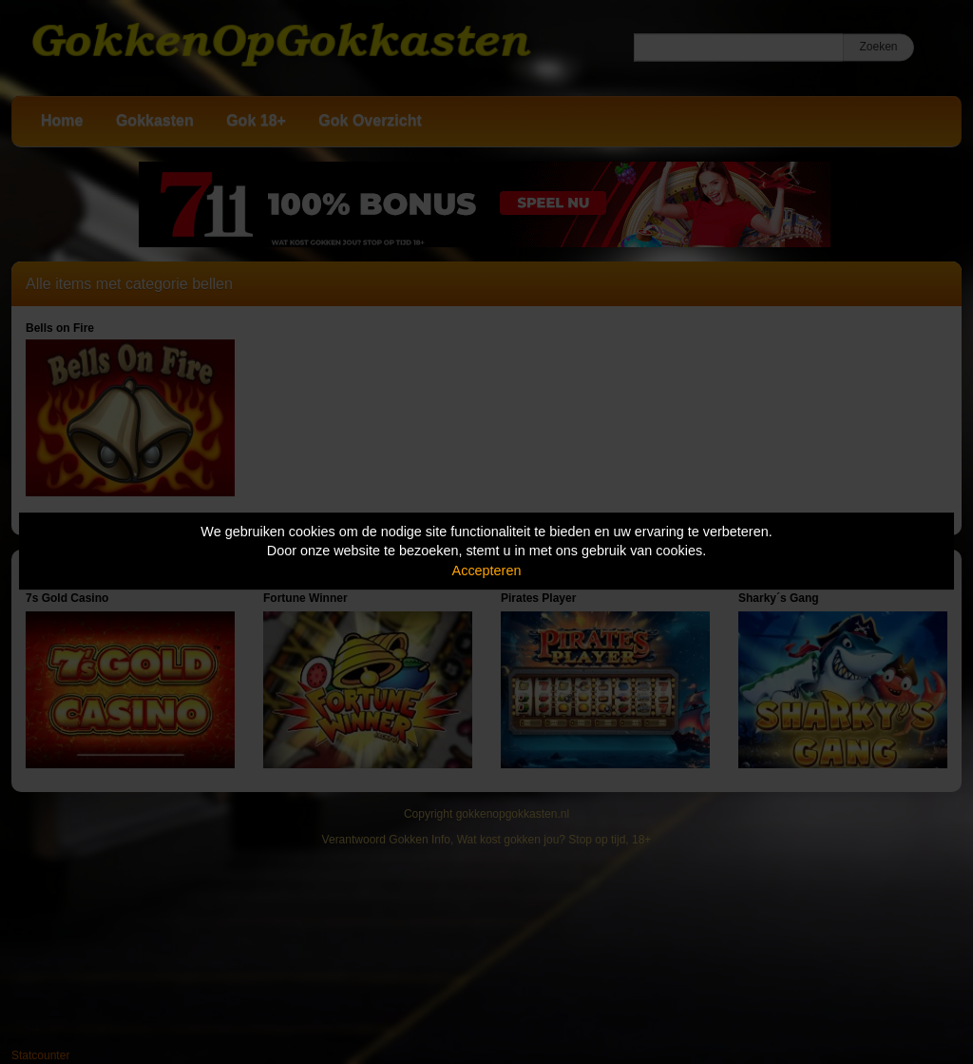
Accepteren (487, 570)
